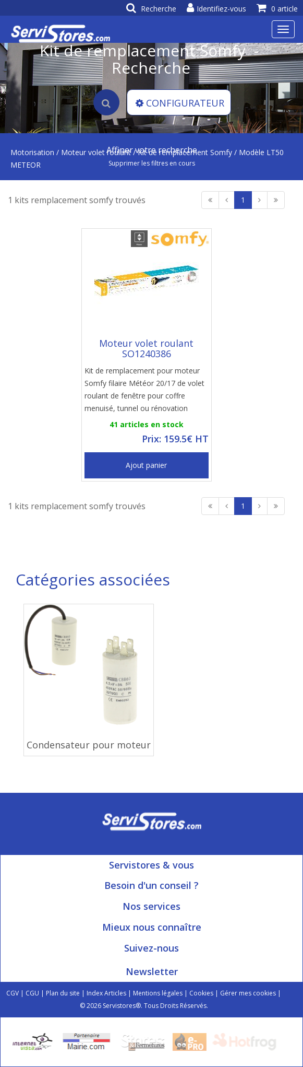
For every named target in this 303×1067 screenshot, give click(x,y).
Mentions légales (158, 993)
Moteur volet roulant (96, 152)
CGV (12, 993)
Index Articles (106, 993)
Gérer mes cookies (248, 993)
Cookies (201, 993)
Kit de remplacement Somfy (185, 152)
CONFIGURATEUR (180, 103)
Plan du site (63, 993)
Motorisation (32, 152)
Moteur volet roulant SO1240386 (146, 348)
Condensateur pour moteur (89, 744)
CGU (32, 993)
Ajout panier (146, 465)
